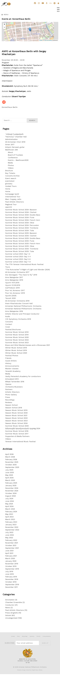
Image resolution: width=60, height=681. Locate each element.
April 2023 (9, 517)
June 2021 (9, 551)
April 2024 (9, 506)
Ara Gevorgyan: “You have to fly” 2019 (21, 275)
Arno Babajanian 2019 (14, 280)
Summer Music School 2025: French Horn (22, 243)
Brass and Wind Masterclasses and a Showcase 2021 (27, 345)
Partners (8, 389)
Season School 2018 (13, 408)
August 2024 (10, 496)
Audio (7, 316)
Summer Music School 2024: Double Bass (22, 215)
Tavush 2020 (10, 298)
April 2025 (9, 478)
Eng (58, 7)
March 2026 (10, 457)
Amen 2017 (9, 144)
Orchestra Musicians (14, 387)
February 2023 (11, 522)
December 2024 (11, 488)
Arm (58, 9)
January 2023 (10, 525)
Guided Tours (10, 186)
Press (7, 397)
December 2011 (11, 587)
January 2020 (10, 561)
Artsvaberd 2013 (12, 379)
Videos (10, 168)
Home (7, 189)
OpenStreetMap (48, 40)
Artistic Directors (12, 392)
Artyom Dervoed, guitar (15, 147)
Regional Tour (11, 204)
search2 (8, 207)
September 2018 (12, 584)
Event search (10, 178)
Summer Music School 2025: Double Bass (22, 238)
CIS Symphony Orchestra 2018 (18, 319)
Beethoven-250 (11, 150)
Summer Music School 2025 (17, 426)
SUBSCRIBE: (10, 643)
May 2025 (9, 475)
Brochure (9, 171)
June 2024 (9, 501)
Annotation (10, 600)
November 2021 (11, 543)
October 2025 (11, 465)
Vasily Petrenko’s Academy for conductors (23, 376)
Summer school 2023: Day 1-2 (17, 254)
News (7, 608)
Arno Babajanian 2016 (14, 311)
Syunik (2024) (10, 296)
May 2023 (9, 514)
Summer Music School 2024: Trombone (21, 228)
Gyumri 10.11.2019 (12, 283)
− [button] (4, 27)
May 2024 (9, 504)
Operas (8, 384)
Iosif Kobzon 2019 (12, 288)
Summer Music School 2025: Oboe (19, 246)
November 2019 (11, 564)
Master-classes (11, 369)
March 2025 (10, 480)
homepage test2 (12, 194)
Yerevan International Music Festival (20, 441)
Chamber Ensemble (13, 602)
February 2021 (11, 556)
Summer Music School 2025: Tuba (19, 251)
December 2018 (11, 579)
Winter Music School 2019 (16, 350)
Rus (58, 11)
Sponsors (32, 636)
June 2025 (9, 472)
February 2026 (11, 459)
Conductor (9, 605)
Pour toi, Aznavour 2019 (15, 293)
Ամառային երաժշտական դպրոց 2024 (22, 428)
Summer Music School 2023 (17, 342)
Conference (13, 158)
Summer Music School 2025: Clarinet (20, 236)
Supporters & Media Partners (17, 436)
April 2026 (9, 454)
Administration (11, 139)
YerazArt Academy (12, 371)
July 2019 (9, 571)
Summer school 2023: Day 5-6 (17, 259)
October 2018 (10, 582)
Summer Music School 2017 (16, 434)
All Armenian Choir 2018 (15, 142)
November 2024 (11, 491)
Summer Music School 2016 (16, 431)
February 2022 (11, 540)
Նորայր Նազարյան (14, 134)
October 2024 (11, 493)
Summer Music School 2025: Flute (19, 241)
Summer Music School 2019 (16, 335)
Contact (8, 324)
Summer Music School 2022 (17, 340)
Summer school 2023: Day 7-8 (17, 262)
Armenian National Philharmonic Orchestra (23, 306)
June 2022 (9, 535)
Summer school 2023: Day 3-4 (18, 256)
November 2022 (11, 527)
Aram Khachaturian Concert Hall (19, 303)
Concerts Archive (12, 176)
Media (10, 163)
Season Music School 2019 (16, 410)
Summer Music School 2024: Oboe (19, 223)
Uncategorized (11, 618)
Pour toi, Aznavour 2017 (15, 290)
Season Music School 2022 (16, 418)
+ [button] (4, 24)
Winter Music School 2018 (16, 348)
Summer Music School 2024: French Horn (22, 220)
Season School (11, 405)
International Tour (12, 197)
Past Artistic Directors (14, 202)
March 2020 (10, 558)
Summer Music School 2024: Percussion (22, 225)
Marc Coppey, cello (13, 199)
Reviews (8, 402)
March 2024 (10, 509)
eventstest (9, 181)
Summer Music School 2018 (16, 332)
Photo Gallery (11, 395)
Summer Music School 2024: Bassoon (21, 210)
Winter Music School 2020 (16, 353)
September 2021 (12, 548)
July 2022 (9, 532)
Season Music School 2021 (16, 415)
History (8, 363)
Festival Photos (11, 355)
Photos (11, 165)
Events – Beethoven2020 (18, 160)
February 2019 (11, 577)
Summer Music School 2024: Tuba (19, 230)
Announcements (12, 366)
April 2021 (9, 553)
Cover (7, 327)
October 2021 (10, 545)
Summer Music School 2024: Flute (19, 217)
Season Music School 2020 (16, 413)
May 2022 (9, 538)
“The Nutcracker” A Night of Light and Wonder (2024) (27, 270)
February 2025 (11, 483)
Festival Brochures (13, 329)
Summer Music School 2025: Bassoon (21, 233)
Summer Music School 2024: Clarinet (20, 212)
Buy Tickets (10, 173)
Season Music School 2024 (16, 423)
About (10, 152)
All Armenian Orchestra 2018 (17, 301)
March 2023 (10, 519)
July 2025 (9, 470)
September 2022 (12, 530)
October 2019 (10, 566)
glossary (8, 184)
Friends (8, 358)
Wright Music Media (37, 670)
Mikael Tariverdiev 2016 (14, 382)
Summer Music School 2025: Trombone (21, 249)
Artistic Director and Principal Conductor (22, 314)
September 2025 (12, 467)
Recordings (10, 400)
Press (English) (11, 613)
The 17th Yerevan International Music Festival (24, 264)
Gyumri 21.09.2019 (12, 285)
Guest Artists (11, 361)
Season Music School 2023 (16, 421)
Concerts (9, 322)
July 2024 (9, 498)
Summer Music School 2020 (17, 337)
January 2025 (10, 485)
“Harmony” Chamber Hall (16, 137)
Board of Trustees (15, 155)
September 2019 (12, 569)
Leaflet (40, 40)
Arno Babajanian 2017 (14, 277)
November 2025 (11, 462)
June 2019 (9, 574)
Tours (7, 267)
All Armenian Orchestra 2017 (17, 272)
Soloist (8, 615)
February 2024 (11, 512)
